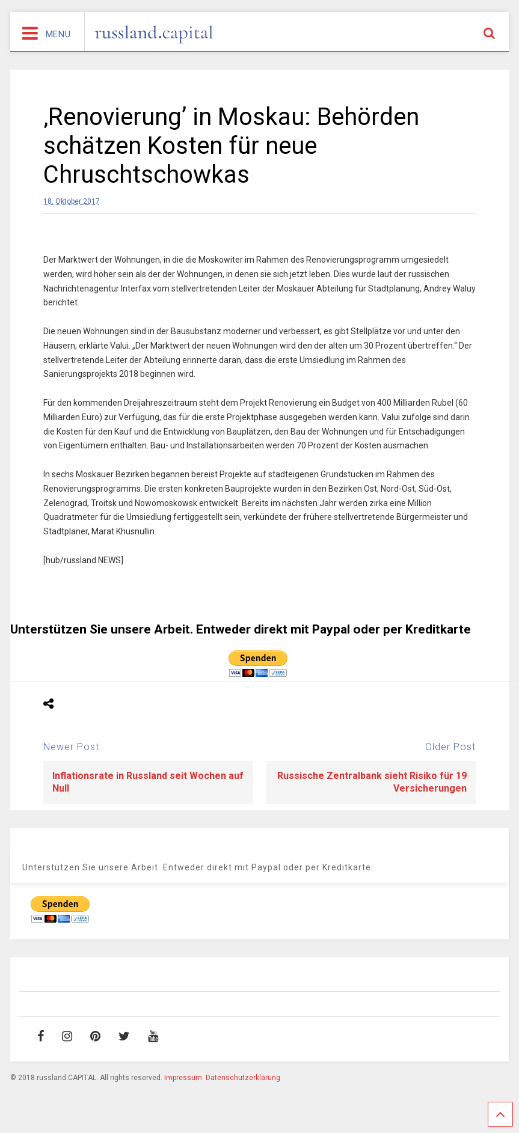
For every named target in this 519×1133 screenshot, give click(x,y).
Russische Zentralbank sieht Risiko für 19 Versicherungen (372, 782)
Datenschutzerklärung (243, 1077)
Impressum (183, 1077)
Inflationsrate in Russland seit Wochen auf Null (148, 782)
